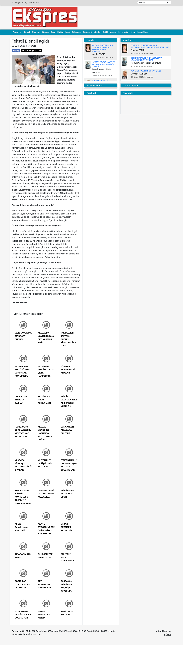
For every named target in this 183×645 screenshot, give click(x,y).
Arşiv (133, 32)
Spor (53, 32)
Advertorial (123, 32)
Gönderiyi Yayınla (31, 50)
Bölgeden (76, 32)
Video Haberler (163, 631)
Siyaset (45, 32)
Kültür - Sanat (63, 32)
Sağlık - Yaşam (109, 32)
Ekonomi (36, 32)
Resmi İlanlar (143, 32)
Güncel (26, 32)
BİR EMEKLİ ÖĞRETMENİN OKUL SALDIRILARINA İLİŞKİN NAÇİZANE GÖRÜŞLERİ (102, 48)
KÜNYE (167, 634)
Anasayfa (17, 32)
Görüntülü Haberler (92, 32)
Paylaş (16, 50)
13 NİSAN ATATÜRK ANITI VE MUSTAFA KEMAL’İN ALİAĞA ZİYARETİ (103, 64)
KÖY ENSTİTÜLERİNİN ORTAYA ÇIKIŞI (146, 71)
